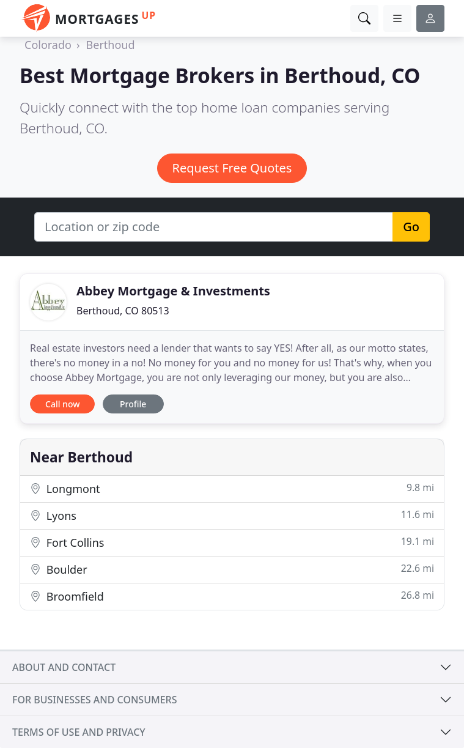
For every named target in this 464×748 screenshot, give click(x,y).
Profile (133, 404)
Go (411, 226)
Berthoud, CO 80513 (122, 310)
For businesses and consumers (94, 699)
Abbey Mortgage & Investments (173, 291)
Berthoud (110, 44)
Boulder (232, 569)
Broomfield (232, 596)
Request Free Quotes (232, 168)
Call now (62, 404)
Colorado (48, 44)
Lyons (232, 515)
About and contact (64, 667)
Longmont (232, 488)
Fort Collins (232, 542)
